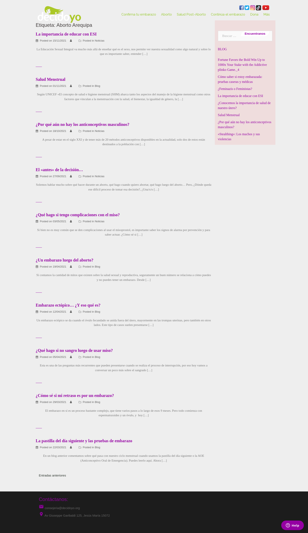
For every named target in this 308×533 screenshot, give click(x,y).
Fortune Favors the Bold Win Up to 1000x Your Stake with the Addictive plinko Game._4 (242, 64)
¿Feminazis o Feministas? (235, 89)
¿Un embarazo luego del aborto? (64, 260)
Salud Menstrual (50, 79)
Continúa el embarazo (228, 14)
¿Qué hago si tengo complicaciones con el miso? (78, 214)
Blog (97, 85)
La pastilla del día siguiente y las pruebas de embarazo (84, 440)
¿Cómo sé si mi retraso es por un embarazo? (75, 395)
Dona (254, 14)
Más (266, 14)
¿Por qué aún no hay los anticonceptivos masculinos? (82, 124)
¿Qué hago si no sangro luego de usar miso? (74, 350)
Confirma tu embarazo (138, 14)
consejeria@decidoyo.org (59, 508)
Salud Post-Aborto (191, 14)
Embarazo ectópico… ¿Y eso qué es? (68, 305)
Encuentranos (255, 33)
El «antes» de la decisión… (59, 169)
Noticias (99, 40)
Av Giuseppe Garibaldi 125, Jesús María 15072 (77, 515)
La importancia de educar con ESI (240, 96)
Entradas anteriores (52, 475)
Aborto (166, 14)
